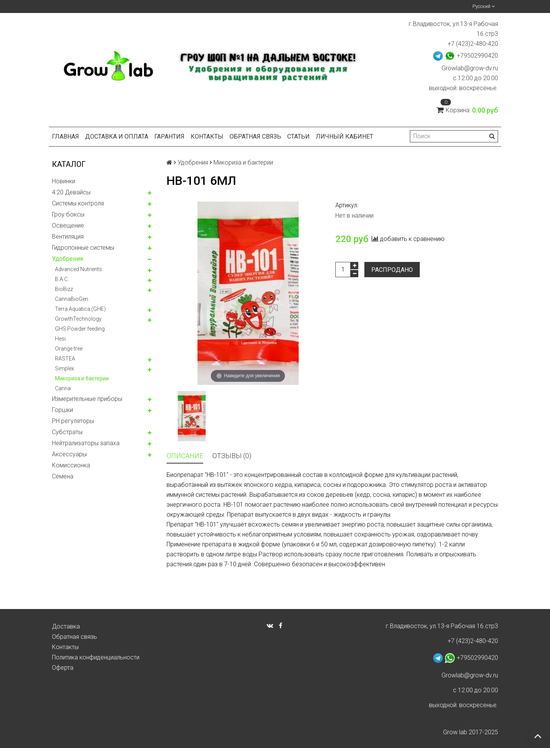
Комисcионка (71, 465)
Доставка (66, 626)
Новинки (63, 181)
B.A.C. (62, 279)
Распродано (392, 269)
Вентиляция (68, 236)
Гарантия (169, 136)
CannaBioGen (71, 299)
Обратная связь (255, 136)
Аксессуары (69, 454)
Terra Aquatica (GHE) (80, 309)
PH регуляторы (73, 421)
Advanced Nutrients (78, 269)
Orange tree (68, 349)
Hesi (60, 339)
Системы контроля (78, 203)
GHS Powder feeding (80, 329)
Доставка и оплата (116, 136)
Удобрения (67, 258)
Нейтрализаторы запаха (86, 443)
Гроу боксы (68, 214)
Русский (483, 6)
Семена (62, 476)
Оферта (62, 667)
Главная (65, 136)
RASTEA (65, 358)
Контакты (207, 136)
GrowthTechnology (78, 319)
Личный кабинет (344, 136)
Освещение (68, 225)
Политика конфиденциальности (95, 657)
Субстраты (67, 432)
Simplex (64, 368)
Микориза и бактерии (82, 378)
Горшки (62, 410)
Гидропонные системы (83, 247)
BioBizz (64, 289)
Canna (63, 388)
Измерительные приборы (87, 398)
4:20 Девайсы (71, 192)
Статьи (298, 136)
